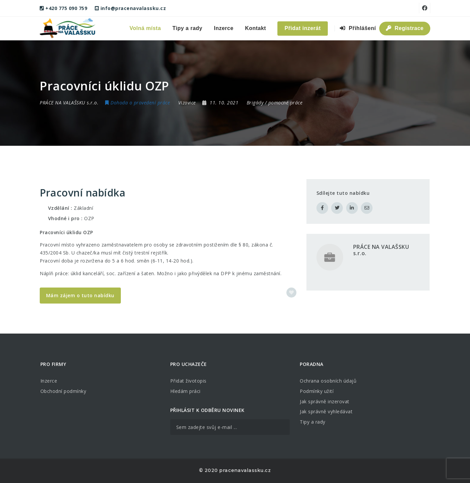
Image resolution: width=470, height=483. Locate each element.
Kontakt (255, 28)
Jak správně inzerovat (324, 401)
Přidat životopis (188, 381)
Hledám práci (185, 391)
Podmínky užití (316, 391)
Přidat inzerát (302, 28)
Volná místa (145, 28)
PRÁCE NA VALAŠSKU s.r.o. (381, 250)
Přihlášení (358, 28)
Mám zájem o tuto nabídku (80, 295)
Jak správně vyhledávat (326, 411)
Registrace (405, 28)
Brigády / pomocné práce (275, 102)
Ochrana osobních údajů (328, 381)
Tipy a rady (188, 28)
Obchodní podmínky (63, 391)
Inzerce (224, 28)
